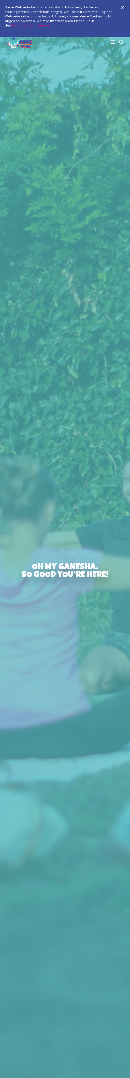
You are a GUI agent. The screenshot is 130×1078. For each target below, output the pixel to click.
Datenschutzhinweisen (30, 25)
